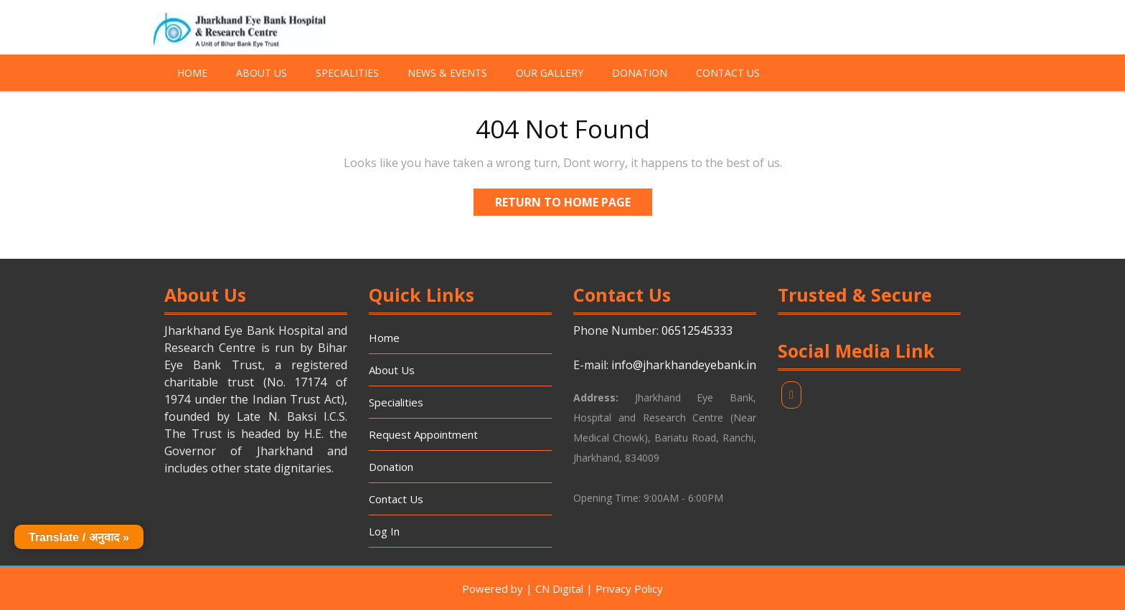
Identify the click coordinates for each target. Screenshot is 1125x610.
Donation (639, 73)
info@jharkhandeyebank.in (683, 365)
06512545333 (697, 330)
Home (192, 73)
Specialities (347, 73)
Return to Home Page (573, 199)
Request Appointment (423, 434)
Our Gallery (549, 73)
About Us (261, 73)
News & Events (447, 73)
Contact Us (728, 73)
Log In (384, 531)
